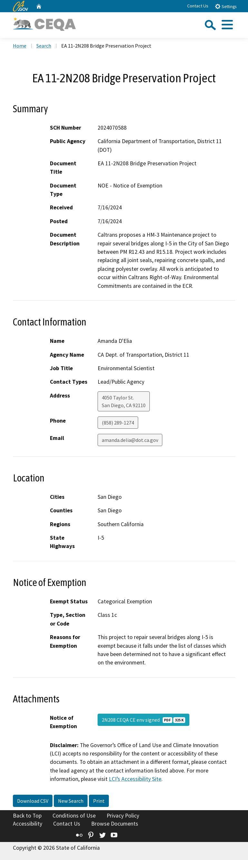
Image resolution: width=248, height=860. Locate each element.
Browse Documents (114, 823)
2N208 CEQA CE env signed (143, 720)
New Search (70, 801)
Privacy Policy (123, 815)
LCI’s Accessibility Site (135, 778)
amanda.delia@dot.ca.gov (130, 440)
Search (43, 45)
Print (99, 801)
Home (19, 45)
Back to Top (27, 815)
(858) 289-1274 (118, 422)
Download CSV (32, 801)
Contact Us (197, 6)
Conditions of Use (74, 815)
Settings (225, 6)
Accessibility (27, 823)
